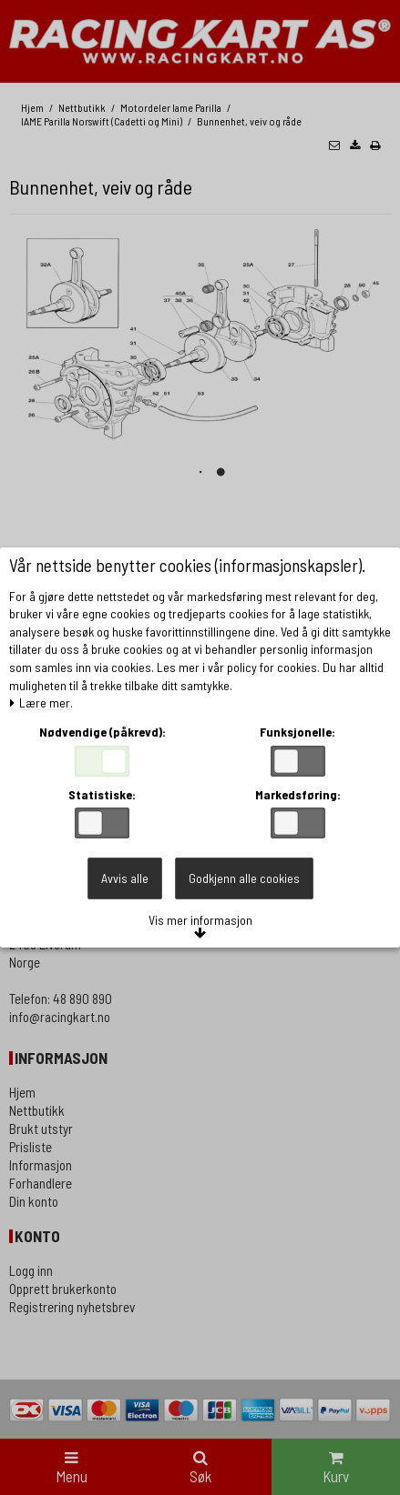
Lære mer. (41, 703)
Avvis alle (125, 878)
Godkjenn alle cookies (244, 878)
